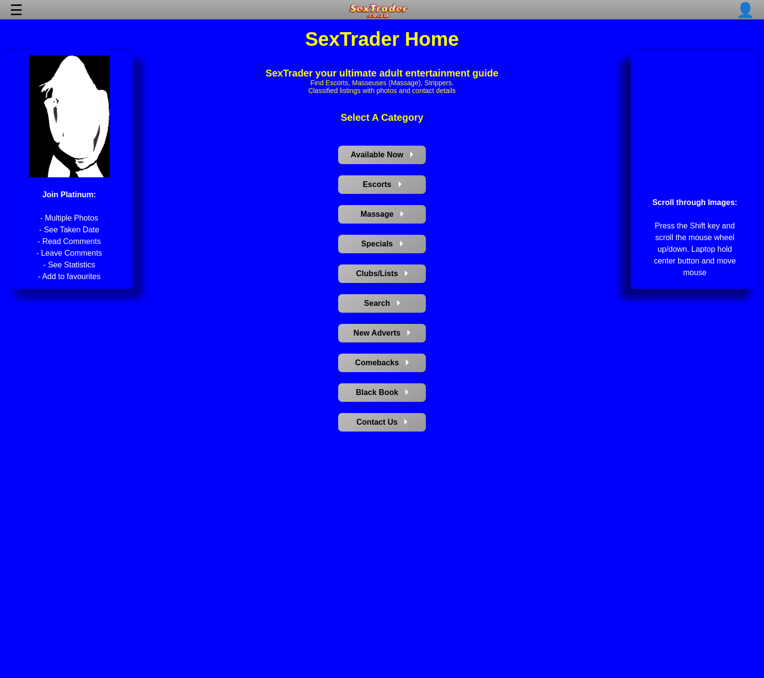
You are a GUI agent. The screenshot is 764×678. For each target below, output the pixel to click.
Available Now (382, 155)
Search (382, 303)
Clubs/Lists (382, 273)
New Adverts (382, 333)
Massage (382, 214)
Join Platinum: (69, 194)
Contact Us (382, 422)
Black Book (382, 392)
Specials (381, 244)
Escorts (382, 184)
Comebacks (382, 362)
